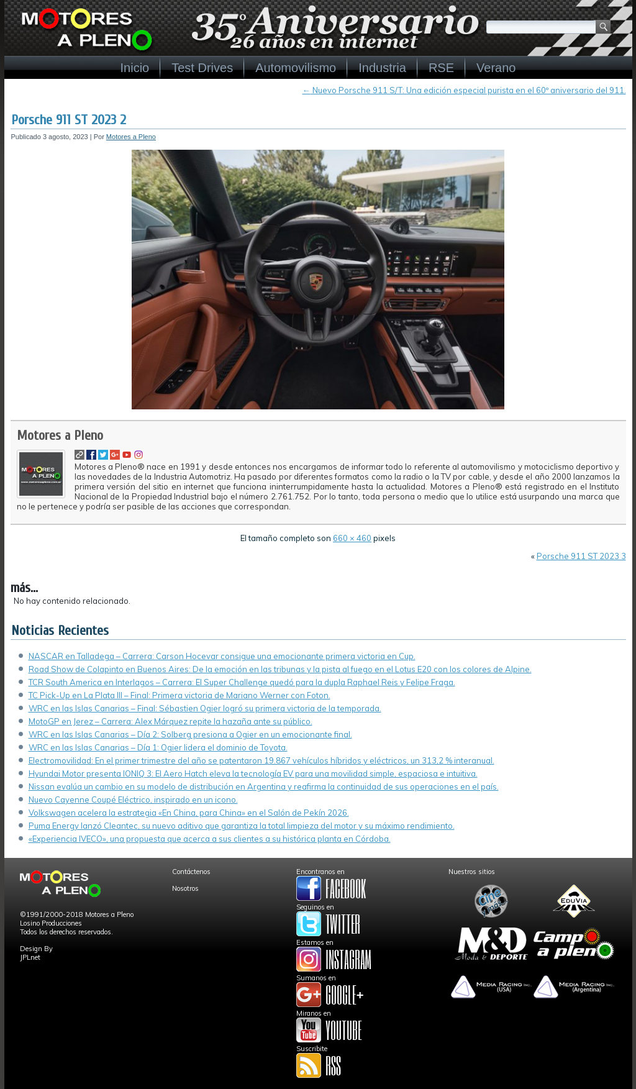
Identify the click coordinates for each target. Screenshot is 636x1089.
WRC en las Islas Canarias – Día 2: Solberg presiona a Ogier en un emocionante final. (190, 734)
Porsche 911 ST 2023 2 (68, 120)
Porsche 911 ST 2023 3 (581, 556)
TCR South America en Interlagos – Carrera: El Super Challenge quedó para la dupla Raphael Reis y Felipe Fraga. (242, 682)
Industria (382, 68)
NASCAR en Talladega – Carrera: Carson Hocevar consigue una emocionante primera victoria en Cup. (222, 656)
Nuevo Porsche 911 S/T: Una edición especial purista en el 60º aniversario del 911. (464, 90)
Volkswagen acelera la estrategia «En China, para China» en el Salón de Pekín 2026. (189, 813)
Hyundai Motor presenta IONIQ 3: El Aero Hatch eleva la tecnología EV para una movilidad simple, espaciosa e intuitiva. (253, 773)
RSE (441, 68)
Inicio (135, 68)
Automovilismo (295, 68)
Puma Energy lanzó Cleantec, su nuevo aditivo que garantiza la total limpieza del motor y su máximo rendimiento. (242, 826)
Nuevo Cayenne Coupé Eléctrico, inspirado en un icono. (133, 799)
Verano (496, 68)
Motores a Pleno (131, 136)
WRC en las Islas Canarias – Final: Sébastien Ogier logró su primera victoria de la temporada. (205, 708)
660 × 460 (352, 538)
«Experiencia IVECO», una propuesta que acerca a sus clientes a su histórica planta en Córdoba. (210, 839)
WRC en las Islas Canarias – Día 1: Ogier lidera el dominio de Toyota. (158, 747)
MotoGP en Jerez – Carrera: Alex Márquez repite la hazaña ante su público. (170, 721)
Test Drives (202, 68)
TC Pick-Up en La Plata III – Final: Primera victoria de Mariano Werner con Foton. (179, 695)
